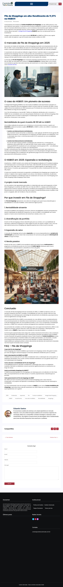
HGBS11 (10, 397)
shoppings (50, 397)
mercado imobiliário (30, 397)
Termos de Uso (48, 507)
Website (6, 458)
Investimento (18, 397)
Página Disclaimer (38, 507)
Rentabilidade (41, 397)
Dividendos (14, 395)
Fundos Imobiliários (37, 395)
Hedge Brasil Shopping (25, 31)
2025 (7, 395)
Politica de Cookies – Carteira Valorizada (43, 503)
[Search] (54, 4)
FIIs (29, 395)
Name (6, 447)
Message (6, 463)
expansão (22, 395)
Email (5, 453)
